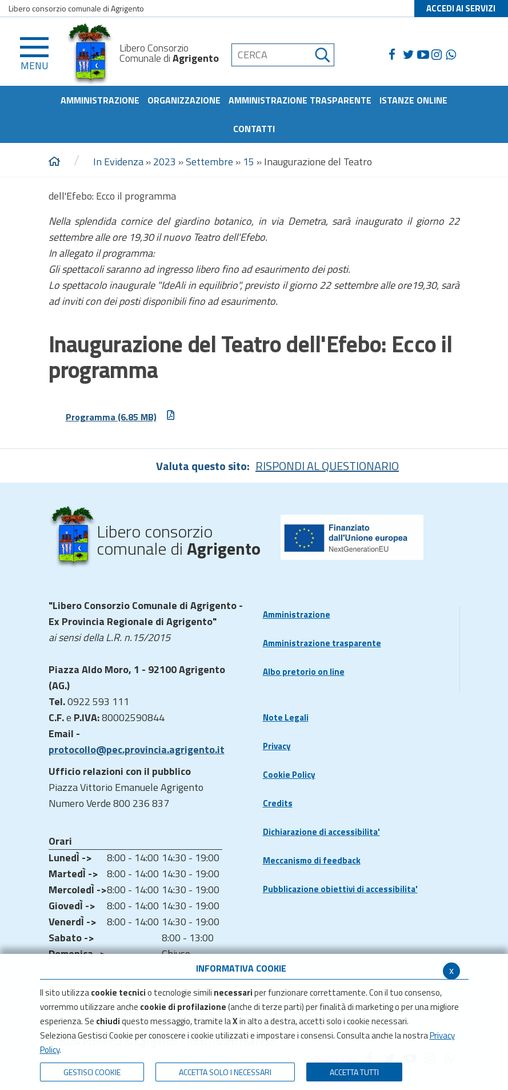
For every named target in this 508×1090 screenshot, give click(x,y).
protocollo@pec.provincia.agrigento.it (137, 749)
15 (248, 161)
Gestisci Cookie (92, 1072)
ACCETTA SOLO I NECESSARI (225, 1072)
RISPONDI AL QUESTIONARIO (327, 466)
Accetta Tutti (354, 1072)
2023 (164, 161)
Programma (121, 416)
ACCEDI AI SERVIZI (460, 8)
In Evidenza (118, 161)
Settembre (209, 161)
